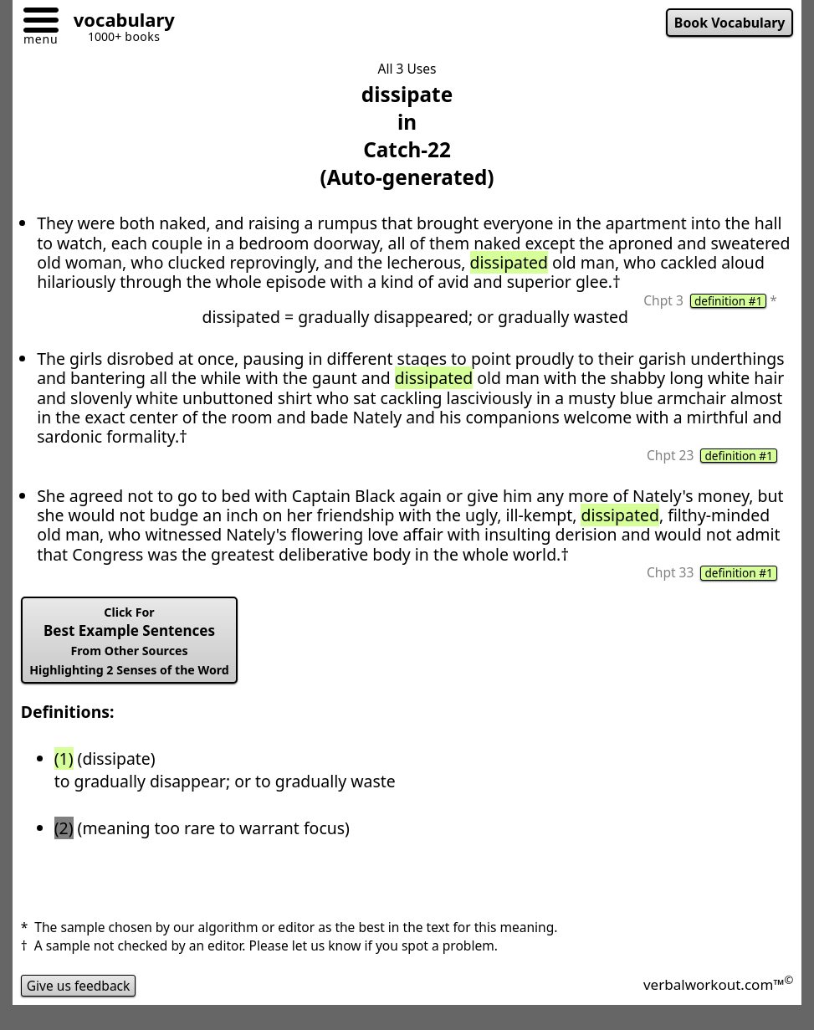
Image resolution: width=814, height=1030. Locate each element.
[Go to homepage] (118, 22)
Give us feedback (78, 985)
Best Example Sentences (129, 641)
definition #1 (728, 301)
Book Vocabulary (730, 22)
